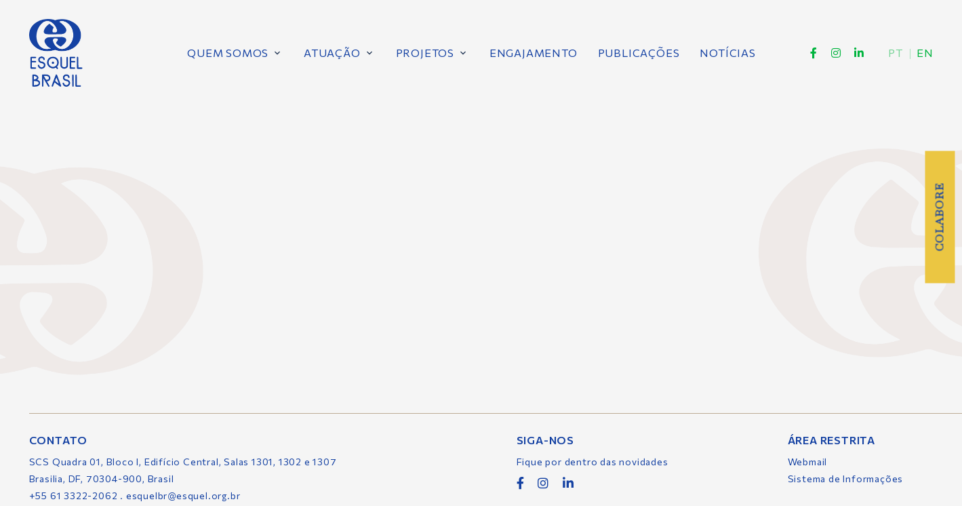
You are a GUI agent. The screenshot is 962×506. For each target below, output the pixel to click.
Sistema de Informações (846, 478)
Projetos (424, 52)
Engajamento (533, 52)
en (924, 52)
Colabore (939, 217)
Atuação (332, 52)
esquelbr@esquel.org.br (183, 495)
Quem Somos (227, 52)
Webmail (808, 461)
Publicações (638, 52)
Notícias (727, 52)
